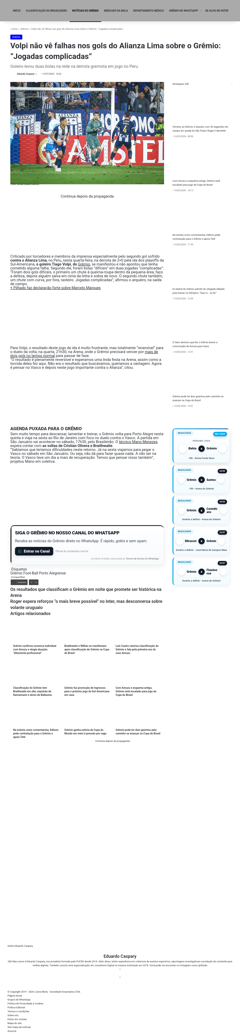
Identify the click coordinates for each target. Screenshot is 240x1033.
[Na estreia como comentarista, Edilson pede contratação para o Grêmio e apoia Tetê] (201, 213)
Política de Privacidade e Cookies (26, 1003)
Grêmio (24, 29)
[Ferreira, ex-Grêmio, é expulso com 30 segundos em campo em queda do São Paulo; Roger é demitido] (201, 105)
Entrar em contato (17, 1019)
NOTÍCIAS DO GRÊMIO (85, 10)
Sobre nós (13, 1015)
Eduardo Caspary (25, 74)
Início (14, 29)
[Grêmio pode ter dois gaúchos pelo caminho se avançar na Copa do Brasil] (201, 374)
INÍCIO (17, 10)
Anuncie (12, 1031)
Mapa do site (15, 1023)
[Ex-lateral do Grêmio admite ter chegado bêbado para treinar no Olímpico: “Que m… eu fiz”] (201, 267)
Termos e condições (18, 1011)
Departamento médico (148, 10)
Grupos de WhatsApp (19, 999)
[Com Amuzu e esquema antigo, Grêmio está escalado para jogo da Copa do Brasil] (201, 159)
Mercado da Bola (116, 10)
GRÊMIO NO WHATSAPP (183, 10)
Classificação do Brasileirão (46, 10)
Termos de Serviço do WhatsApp (142, 558)
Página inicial (15, 995)
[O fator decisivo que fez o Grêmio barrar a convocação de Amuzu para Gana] (201, 321)
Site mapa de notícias (19, 1027)
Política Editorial (16, 1007)
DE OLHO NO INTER (216, 10)
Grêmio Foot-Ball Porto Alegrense (38, 573)
